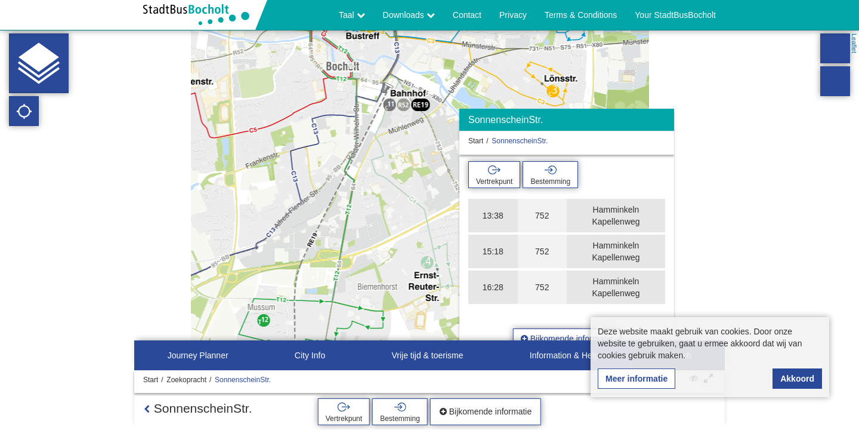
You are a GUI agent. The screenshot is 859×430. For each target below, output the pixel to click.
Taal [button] (352, 15)
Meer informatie (636, 378)
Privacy (513, 15)
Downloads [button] (409, 15)
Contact (467, 15)
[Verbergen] (663, 123)
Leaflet (854, 43)
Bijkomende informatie (567, 338)
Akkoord (797, 378)
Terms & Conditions (581, 15)
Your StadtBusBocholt (675, 15)
